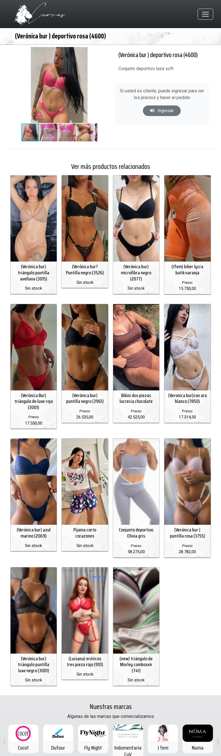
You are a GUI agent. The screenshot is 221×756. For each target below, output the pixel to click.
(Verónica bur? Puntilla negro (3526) (85, 264)
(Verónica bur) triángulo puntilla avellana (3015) (33, 267)
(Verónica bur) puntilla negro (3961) (85, 387)
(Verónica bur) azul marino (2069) (34, 521)
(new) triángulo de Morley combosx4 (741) (136, 641)
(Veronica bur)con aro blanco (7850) (187, 387)
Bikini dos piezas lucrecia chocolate (136, 387)
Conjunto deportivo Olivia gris (136, 516)
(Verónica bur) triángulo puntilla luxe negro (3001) (33, 641)
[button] (92, 52)
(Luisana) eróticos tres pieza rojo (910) (85, 638)
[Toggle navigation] (205, 14)
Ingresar (162, 110)
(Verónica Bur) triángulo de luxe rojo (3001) (33, 390)
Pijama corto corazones (84, 521)
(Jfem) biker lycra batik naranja (187, 264)
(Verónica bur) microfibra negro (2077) (136, 267)
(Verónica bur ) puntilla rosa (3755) (187, 516)
